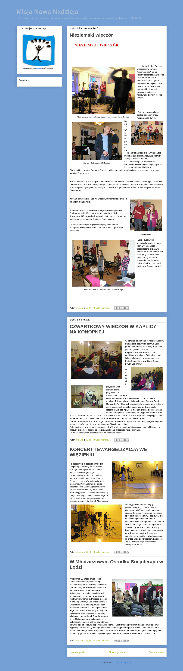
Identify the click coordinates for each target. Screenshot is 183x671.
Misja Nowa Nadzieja (47, 11)
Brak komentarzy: (101, 308)
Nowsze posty (77, 652)
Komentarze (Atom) (122, 662)
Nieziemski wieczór (91, 35)
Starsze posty (156, 652)
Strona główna (117, 652)
